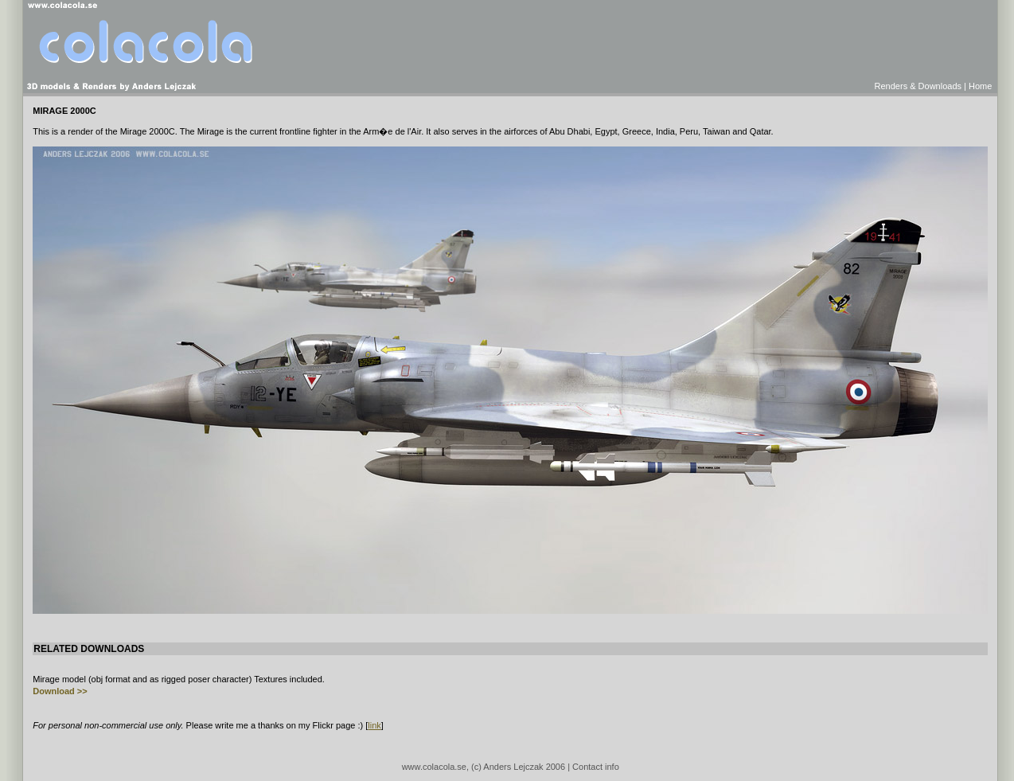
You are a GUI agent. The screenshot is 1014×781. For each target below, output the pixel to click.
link (374, 725)
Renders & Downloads (918, 86)
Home (980, 86)
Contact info (595, 766)
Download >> (60, 691)
